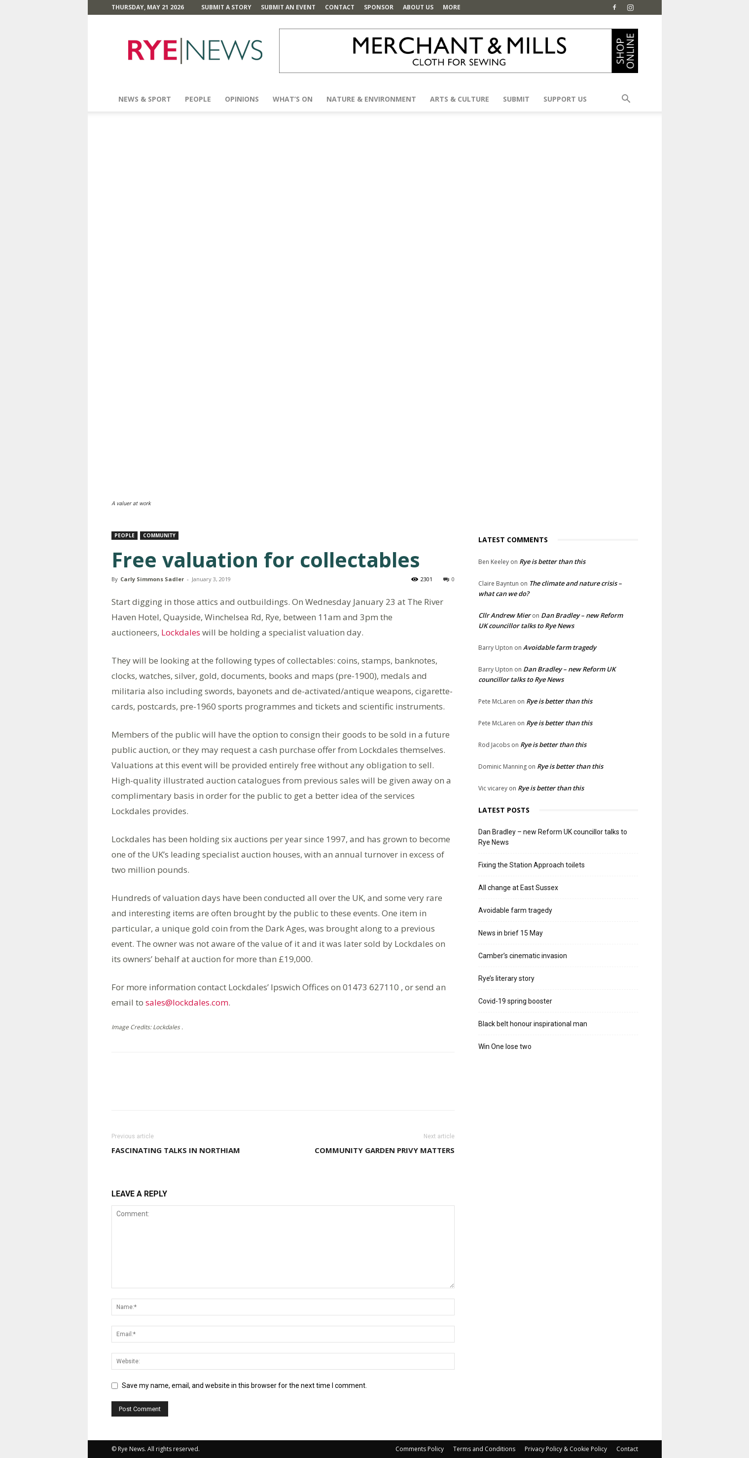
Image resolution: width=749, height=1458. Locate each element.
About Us (418, 7)
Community (159, 535)
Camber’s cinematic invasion (522, 956)
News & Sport (144, 99)
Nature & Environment (371, 99)
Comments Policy (419, 1449)
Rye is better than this (552, 561)
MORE (452, 7)
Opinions (242, 99)
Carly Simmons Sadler (152, 579)
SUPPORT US (565, 99)
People (198, 99)
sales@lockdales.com (186, 1002)
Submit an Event (288, 7)
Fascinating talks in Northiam (175, 1150)
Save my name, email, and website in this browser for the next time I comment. (244, 1385)
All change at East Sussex (518, 888)
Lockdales (180, 632)
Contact (340, 7)
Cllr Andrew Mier (504, 615)
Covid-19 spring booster (515, 1001)
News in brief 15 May (510, 933)
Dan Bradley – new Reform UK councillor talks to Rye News (552, 837)
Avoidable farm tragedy (559, 647)
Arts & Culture (459, 99)
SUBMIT (516, 99)
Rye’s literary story (506, 978)
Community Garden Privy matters (385, 1150)
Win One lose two (505, 1046)
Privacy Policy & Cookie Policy (566, 1449)
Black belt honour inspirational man (532, 1024)
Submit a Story (226, 7)
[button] (626, 100)
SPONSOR (378, 7)
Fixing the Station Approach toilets (531, 865)
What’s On (293, 99)
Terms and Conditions (484, 1449)
